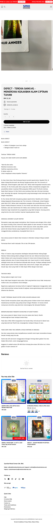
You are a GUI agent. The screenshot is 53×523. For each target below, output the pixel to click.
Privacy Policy (27, 522)
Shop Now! (23, 1)
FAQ (5, 497)
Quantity (6, 114)
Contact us (7, 503)
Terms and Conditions (10, 505)
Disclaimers (7, 507)
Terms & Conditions (19, 522)
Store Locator (8, 501)
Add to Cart (26, 121)
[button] (2, 7)
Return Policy (35, 522)
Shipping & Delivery (9, 509)
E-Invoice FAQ (8, 499)
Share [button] (6, 131)
